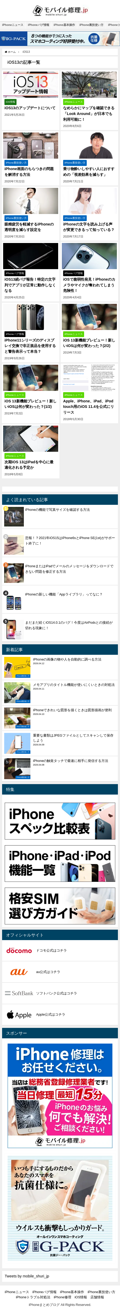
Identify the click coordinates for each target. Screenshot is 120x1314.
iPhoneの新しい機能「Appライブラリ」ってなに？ (64, 594)
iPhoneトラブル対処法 (33, 1297)
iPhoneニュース (12, 24)
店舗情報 (97, 1297)
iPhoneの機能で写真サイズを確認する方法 (57, 509)
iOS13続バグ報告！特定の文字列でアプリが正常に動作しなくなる (30, 284)
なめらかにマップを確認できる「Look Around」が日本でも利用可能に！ (88, 113)
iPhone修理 (62, 1297)
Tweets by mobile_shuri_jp (27, 1276)
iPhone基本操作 (64, 24)
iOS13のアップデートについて (30, 108)
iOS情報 (81, 1297)
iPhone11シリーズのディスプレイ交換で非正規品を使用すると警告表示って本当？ (30, 345)
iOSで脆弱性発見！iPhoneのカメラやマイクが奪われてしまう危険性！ (89, 284)
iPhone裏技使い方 (91, 24)
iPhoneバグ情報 (38, 24)
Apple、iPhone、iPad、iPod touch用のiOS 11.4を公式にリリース (88, 406)
